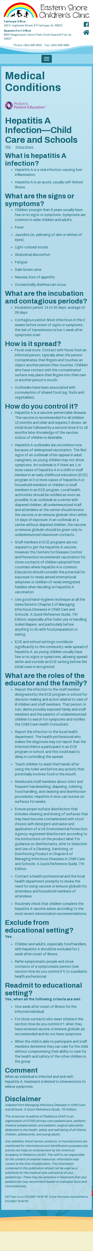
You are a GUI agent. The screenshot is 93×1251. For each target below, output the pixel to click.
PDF (8, 147)
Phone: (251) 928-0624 (28, 45)
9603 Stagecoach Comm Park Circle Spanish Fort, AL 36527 (41, 33)
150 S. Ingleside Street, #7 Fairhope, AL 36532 (41, 22)
